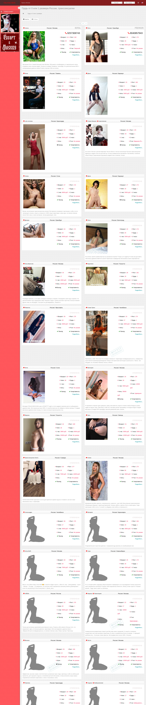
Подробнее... (76, 55)
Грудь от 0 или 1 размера (35, 13)
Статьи (35, 19)
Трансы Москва (25, 2)
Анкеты (26, 19)
